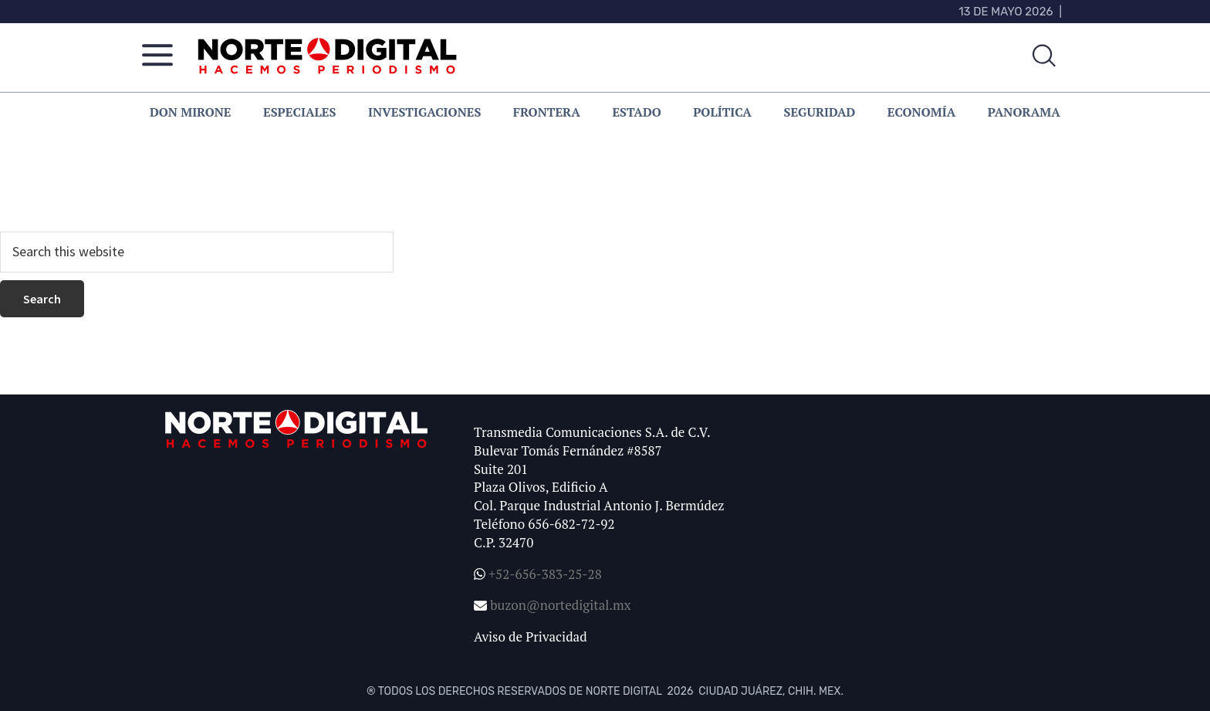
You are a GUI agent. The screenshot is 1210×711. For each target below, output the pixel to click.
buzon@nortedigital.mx (560, 605)
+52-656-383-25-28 (543, 574)
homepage (503, 190)
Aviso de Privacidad (530, 636)
